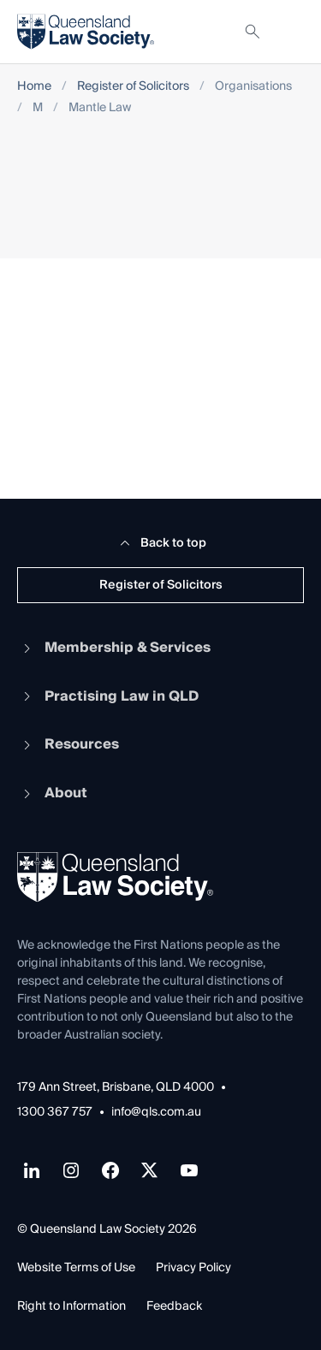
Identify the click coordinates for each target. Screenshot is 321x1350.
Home (34, 87)
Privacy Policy (193, 1268)
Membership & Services (114, 648)
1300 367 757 (54, 1113)
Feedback (174, 1306)
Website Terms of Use (76, 1268)
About (52, 793)
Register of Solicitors (133, 87)
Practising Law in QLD (108, 696)
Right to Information (71, 1306)
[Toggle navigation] (290, 31)
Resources (68, 744)
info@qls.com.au (156, 1113)
